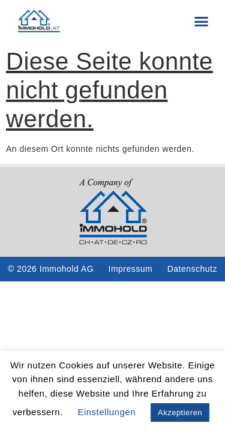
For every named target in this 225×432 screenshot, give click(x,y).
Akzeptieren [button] (180, 412)
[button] (201, 21)
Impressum (131, 269)
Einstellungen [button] (106, 412)
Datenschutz (192, 269)
